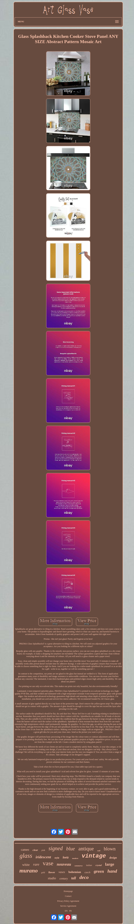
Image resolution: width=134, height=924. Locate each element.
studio (52, 878)
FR (70, 911)
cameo (25, 849)
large (109, 864)
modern (75, 858)
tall (73, 878)
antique (86, 848)
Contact (68, 896)
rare (36, 864)
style (56, 858)
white (25, 865)
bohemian (74, 872)
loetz (66, 857)
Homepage (68, 891)
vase (48, 863)
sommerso (79, 866)
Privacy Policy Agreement (68, 901)
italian (89, 865)
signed (56, 848)
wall (98, 851)
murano (28, 870)
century (63, 878)
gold (43, 872)
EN (66, 911)
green (99, 871)
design (113, 857)
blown (110, 848)
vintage (94, 856)
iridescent (43, 857)
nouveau (64, 864)
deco (84, 877)
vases (62, 872)
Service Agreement (68, 906)
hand (112, 871)
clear (35, 850)
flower (51, 872)
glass (26, 855)
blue (70, 848)
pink (43, 850)
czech (87, 872)
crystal (98, 865)
